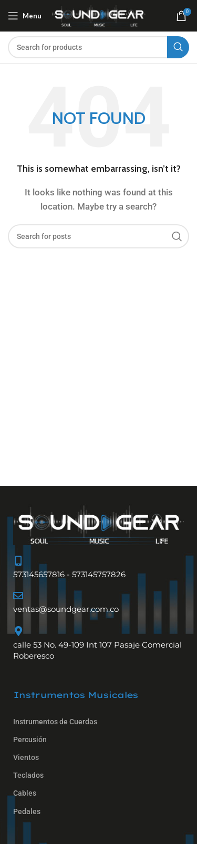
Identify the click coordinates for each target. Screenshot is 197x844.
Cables (24, 793)
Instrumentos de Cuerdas (55, 721)
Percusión (30, 739)
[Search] (98, 47)
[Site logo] (99, 15)
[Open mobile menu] (25, 15)
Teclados (28, 775)
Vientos (26, 757)
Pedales (26, 811)
